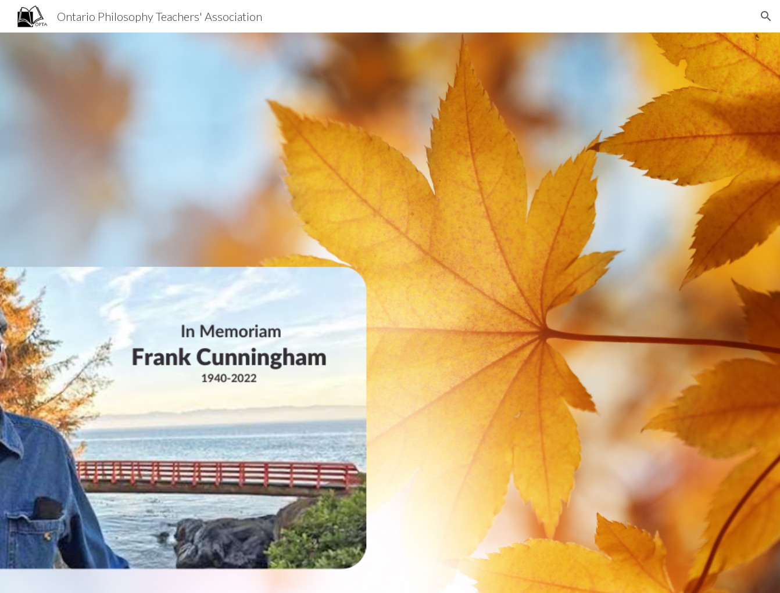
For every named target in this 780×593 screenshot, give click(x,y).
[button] (766, 16)
